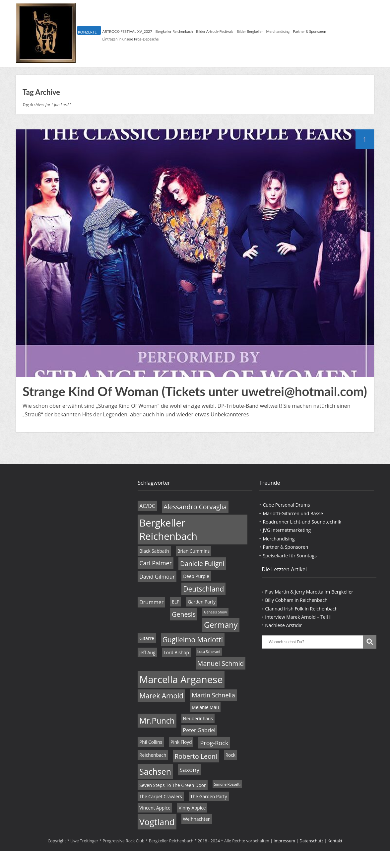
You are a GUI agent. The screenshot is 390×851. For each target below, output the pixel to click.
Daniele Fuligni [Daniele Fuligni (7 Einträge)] (202, 563)
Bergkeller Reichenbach (174, 31)
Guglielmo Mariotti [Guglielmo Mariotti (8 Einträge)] (192, 639)
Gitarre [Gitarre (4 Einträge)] (146, 638)
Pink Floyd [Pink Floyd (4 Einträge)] (181, 742)
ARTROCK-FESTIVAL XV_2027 (127, 31)
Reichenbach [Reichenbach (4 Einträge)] (152, 755)
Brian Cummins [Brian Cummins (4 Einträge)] (193, 551)
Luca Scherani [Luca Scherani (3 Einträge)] (208, 651)
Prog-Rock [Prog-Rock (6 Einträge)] (214, 743)
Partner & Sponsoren (309, 31)
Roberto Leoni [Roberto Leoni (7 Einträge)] (195, 756)
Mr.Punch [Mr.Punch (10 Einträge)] (156, 720)
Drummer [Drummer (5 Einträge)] (151, 602)
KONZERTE (87, 32)
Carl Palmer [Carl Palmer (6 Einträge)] (155, 563)
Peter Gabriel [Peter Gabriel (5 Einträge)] (199, 730)
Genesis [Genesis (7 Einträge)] (184, 614)
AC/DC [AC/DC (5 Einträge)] (147, 506)
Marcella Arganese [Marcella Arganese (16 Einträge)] (181, 679)
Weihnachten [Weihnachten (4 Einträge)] (197, 819)
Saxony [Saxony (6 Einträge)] (189, 770)
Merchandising (278, 31)
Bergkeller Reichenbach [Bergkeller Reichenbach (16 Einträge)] (168, 529)
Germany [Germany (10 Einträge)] (221, 624)
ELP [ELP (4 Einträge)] (175, 602)
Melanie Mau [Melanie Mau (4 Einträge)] (205, 707)
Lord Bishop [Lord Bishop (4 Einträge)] (176, 652)
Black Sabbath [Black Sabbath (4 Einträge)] (154, 551)
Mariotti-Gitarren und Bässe (293, 513)
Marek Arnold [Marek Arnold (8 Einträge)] (161, 695)
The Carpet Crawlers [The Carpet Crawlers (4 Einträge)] (160, 796)
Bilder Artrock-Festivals (214, 31)
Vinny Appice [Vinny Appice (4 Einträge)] (192, 808)
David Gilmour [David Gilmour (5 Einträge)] (157, 576)
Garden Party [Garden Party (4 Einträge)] (202, 602)
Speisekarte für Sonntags (289, 555)
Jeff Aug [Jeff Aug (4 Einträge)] (147, 652)
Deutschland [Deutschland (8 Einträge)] (203, 589)
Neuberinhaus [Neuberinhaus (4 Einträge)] (198, 718)
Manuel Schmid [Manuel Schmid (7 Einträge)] (220, 663)
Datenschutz (311, 841)
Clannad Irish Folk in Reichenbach (301, 608)
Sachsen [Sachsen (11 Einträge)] (155, 771)
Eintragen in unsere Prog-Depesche (130, 39)
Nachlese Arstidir (283, 625)
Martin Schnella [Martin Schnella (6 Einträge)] (213, 695)
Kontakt (335, 841)
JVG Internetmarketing (287, 530)
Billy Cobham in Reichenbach (296, 600)
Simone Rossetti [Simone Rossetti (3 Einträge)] (227, 784)
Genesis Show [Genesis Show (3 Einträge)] (215, 612)
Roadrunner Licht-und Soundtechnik (302, 522)
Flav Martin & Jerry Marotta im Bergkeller (309, 592)
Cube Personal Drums (286, 505)
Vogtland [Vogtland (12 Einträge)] (156, 822)
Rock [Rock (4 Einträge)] (230, 755)
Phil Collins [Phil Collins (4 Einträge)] (150, 742)
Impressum (284, 841)
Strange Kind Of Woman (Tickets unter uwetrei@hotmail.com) (195, 391)
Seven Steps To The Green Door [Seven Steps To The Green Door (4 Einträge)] (172, 785)
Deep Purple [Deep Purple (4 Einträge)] (196, 576)
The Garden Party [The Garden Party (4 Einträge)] (208, 796)
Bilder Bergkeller (249, 31)
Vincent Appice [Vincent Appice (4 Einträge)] (154, 808)
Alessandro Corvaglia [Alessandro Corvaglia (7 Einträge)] (195, 506)
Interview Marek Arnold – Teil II (298, 617)
